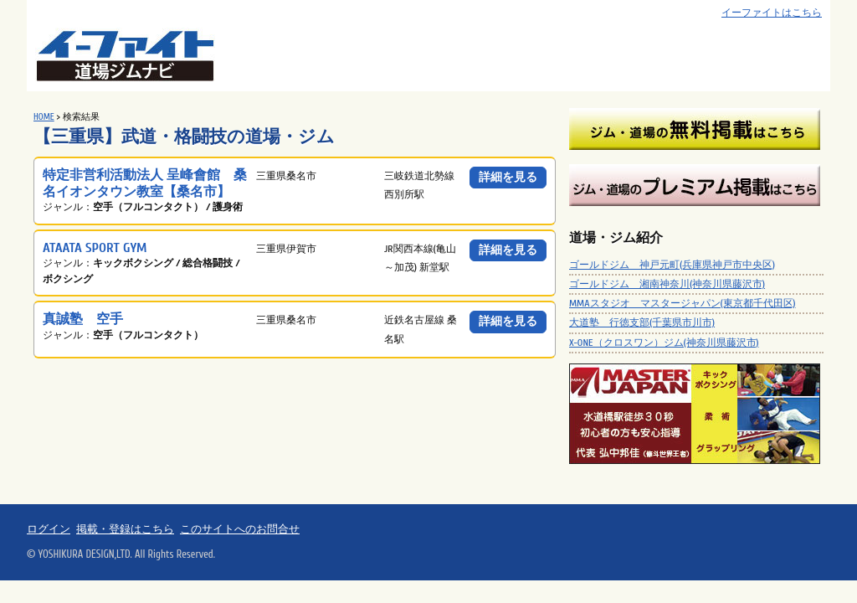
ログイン (48, 529)
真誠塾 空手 (83, 319)
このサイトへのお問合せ (240, 529)
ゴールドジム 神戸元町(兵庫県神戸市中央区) (672, 265)
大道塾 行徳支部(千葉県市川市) (642, 322)
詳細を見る (508, 177)
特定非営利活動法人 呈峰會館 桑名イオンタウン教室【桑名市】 (145, 183)
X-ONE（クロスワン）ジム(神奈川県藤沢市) (664, 342)
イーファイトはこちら (771, 13)
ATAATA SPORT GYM (94, 247)
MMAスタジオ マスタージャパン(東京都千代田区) (682, 303)
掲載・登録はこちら (125, 529)
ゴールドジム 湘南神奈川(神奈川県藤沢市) (667, 284)
